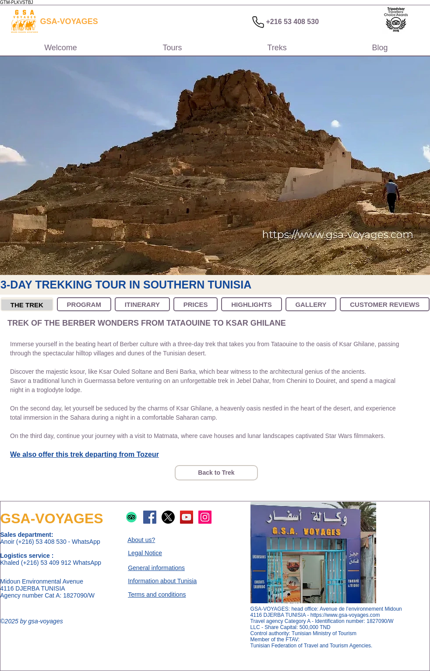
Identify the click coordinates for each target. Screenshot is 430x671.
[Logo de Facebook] (149, 517)
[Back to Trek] (216, 472)
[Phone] (258, 22)
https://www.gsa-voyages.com (345, 615)
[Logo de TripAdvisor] (131, 517)
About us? (141, 539)
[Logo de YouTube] (186, 517)
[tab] (26, 304)
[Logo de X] (168, 517)
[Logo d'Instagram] (204, 517)
